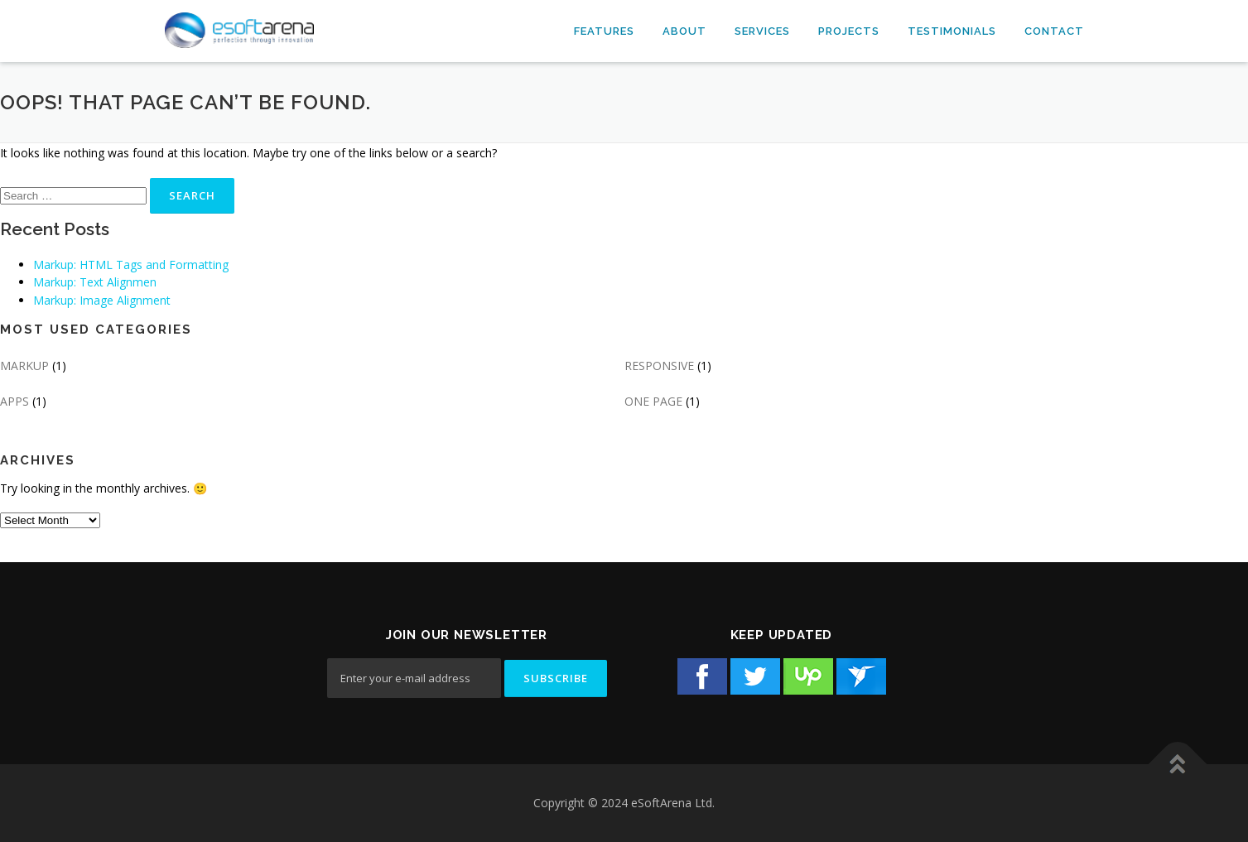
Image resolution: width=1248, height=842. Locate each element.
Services (762, 31)
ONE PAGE (653, 401)
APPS (14, 401)
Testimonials (952, 31)
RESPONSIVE (659, 365)
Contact (1054, 31)
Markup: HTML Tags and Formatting (131, 264)
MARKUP (24, 365)
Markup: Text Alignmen (95, 282)
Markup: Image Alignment (102, 300)
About (684, 31)
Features (604, 31)
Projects (848, 31)
